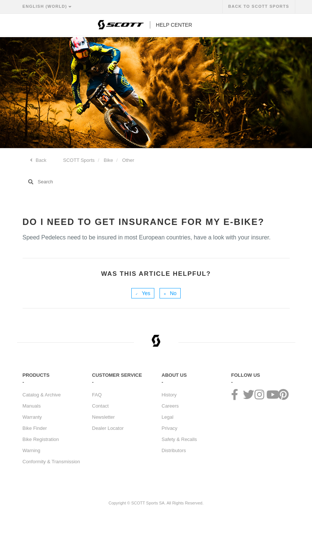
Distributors (174, 450)
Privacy (170, 428)
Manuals (32, 406)
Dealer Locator (108, 428)
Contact (100, 406)
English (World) (46, 6)
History (169, 395)
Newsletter (103, 417)
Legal (168, 417)
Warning (31, 450)
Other (128, 160)
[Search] (156, 181)
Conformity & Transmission (51, 461)
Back (41, 160)
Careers (170, 406)
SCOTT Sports (79, 160)
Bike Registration (41, 439)
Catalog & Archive (42, 395)
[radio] (142, 293)
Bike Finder (35, 428)
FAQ (97, 395)
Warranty (32, 417)
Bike (108, 160)
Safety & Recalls (179, 439)
